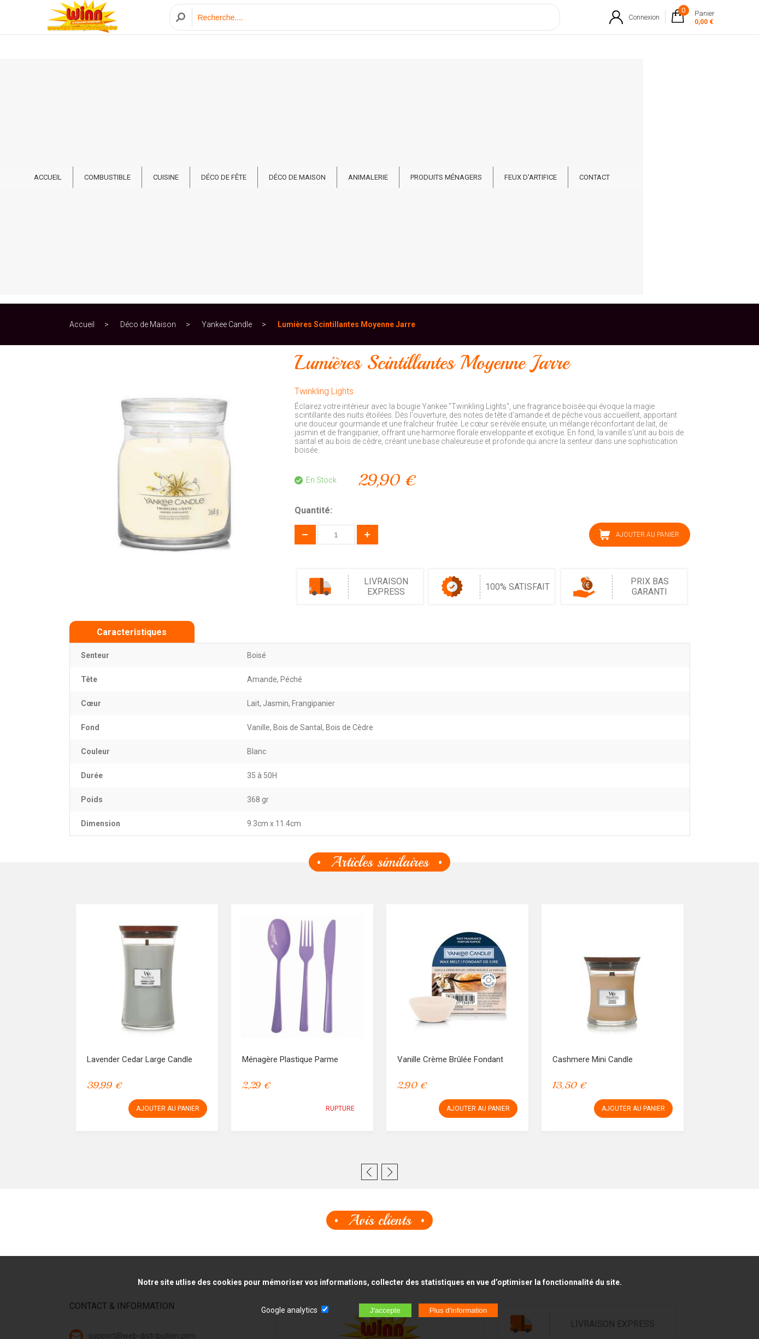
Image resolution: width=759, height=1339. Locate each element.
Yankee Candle (227, 116)
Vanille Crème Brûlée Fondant (450, 852)
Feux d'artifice (588, 77)
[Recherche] (373, 29)
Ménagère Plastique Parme (290, 852)
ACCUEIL (106, 77)
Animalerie (426, 77)
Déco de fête (281, 77)
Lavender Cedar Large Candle (139, 852)
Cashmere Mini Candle (592, 852)
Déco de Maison (355, 77)
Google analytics (289, 1310)
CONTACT (652, 77)
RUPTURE (340, 901)
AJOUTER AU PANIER (639, 327)
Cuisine (224, 77)
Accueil (82, 116)
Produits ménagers (504, 77)
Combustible (165, 77)
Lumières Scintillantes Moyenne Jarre (346, 116)
